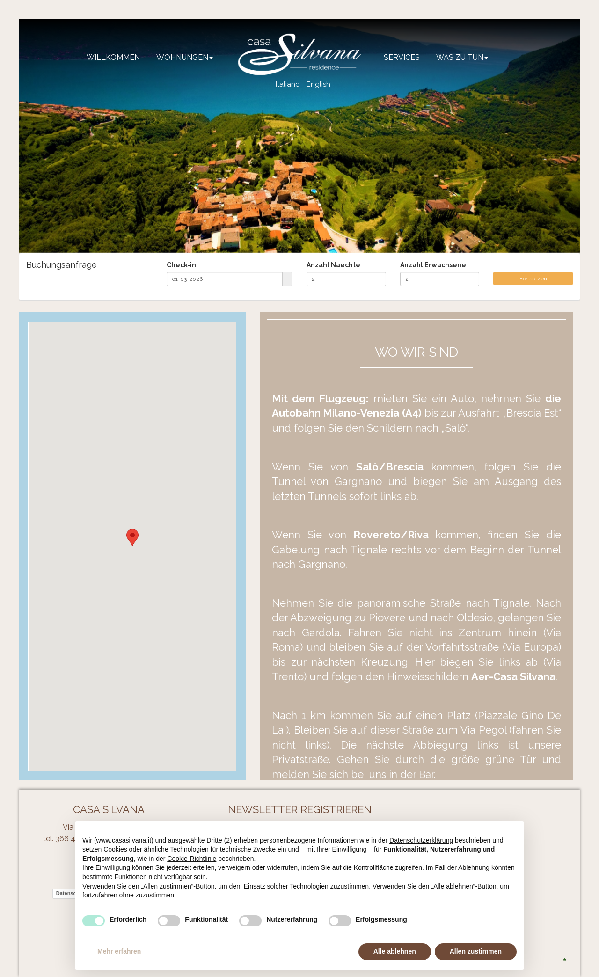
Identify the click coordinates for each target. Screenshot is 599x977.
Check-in (181, 265)
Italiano (288, 84)
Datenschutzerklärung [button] (421, 840)
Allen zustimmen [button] (476, 951)
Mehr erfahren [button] (119, 951)
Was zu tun (462, 57)
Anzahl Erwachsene (433, 265)
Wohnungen (184, 57)
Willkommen (113, 57)
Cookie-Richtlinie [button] (191, 858)
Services (402, 57)
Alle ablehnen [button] (394, 951)
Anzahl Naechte (333, 265)
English (318, 84)
